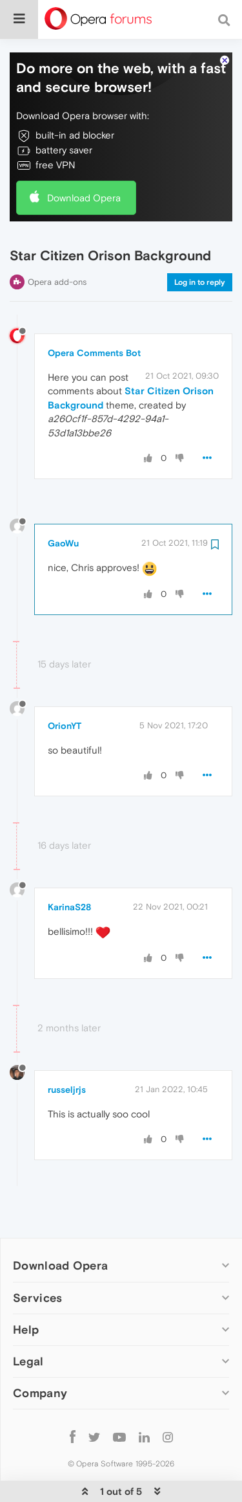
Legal (28, 1321)
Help (26, 1290)
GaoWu (63, 504)
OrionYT (64, 686)
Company (40, 1353)
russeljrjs (67, 1050)
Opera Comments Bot (94, 313)
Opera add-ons (57, 242)
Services (37, 1258)
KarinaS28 (69, 867)
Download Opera (84, 158)
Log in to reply (199, 242)
